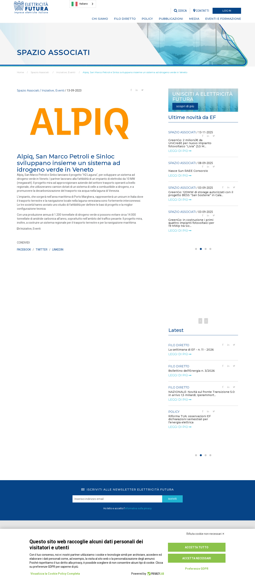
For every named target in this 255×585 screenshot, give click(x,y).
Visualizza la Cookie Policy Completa (55, 573)
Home (20, 72)
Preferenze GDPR (196, 568)
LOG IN (227, 10)
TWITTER (41, 249)
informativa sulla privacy (138, 508)
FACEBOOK (24, 249)
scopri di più (185, 106)
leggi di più (179, 148)
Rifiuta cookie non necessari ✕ (205, 533)
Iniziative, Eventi (65, 72)
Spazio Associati (40, 72)
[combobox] (82, 4)
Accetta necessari (196, 558)
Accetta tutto (196, 547)
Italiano (80, 4)
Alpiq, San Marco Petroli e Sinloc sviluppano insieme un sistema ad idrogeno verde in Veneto (135, 72)
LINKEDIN (57, 249)
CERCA (180, 10)
